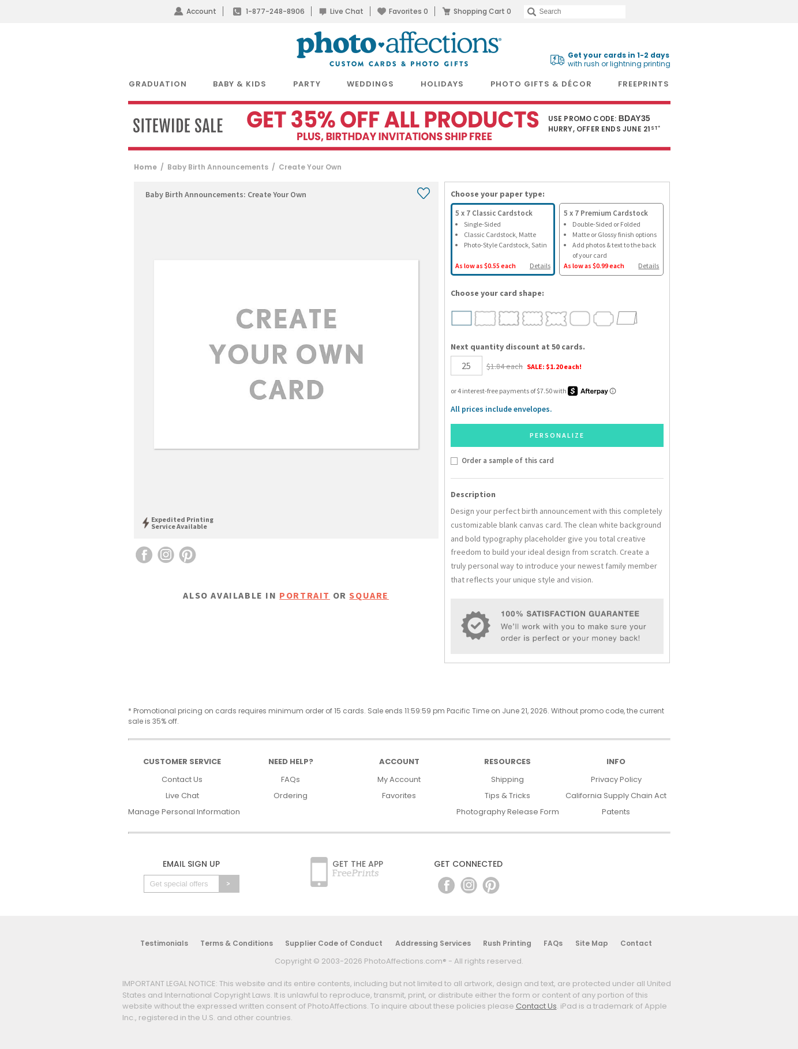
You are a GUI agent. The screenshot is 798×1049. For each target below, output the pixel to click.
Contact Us (182, 779)
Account (201, 11)
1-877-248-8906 (275, 11)
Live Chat (347, 11)
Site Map (591, 943)
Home (145, 167)
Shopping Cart (482, 11)
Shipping (507, 779)
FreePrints (643, 83)
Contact (636, 943)
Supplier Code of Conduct (334, 943)
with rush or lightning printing (619, 59)
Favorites (408, 11)
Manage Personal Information (184, 811)
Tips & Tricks (507, 795)
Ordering (291, 795)
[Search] (574, 11)
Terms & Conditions (236, 943)
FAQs (290, 779)
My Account (399, 779)
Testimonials (164, 943)
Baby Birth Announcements (217, 167)
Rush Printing (507, 943)
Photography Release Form (507, 811)
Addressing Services (433, 943)
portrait (304, 595)
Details (540, 265)
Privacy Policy (616, 779)
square (369, 595)
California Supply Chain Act (615, 795)
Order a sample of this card (508, 460)
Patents (616, 811)
